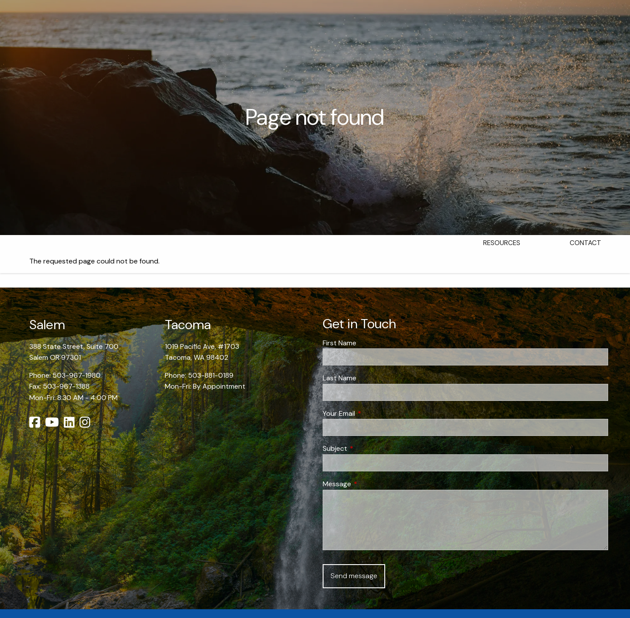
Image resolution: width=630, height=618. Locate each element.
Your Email (372, 413)
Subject (368, 448)
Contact (585, 243)
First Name (339, 343)
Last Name (339, 378)
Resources (501, 243)
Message (370, 483)
